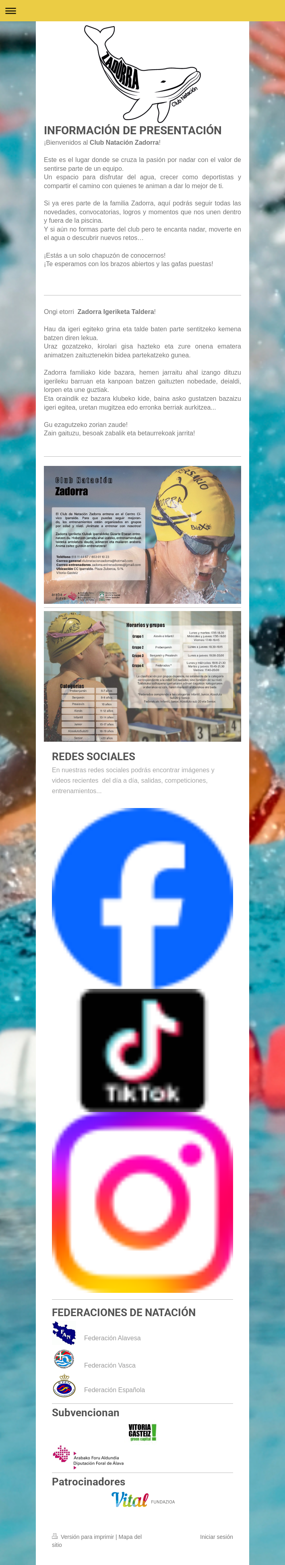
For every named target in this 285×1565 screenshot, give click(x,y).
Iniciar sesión (216, 1537)
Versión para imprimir (84, 1537)
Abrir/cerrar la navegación (142, 10)
